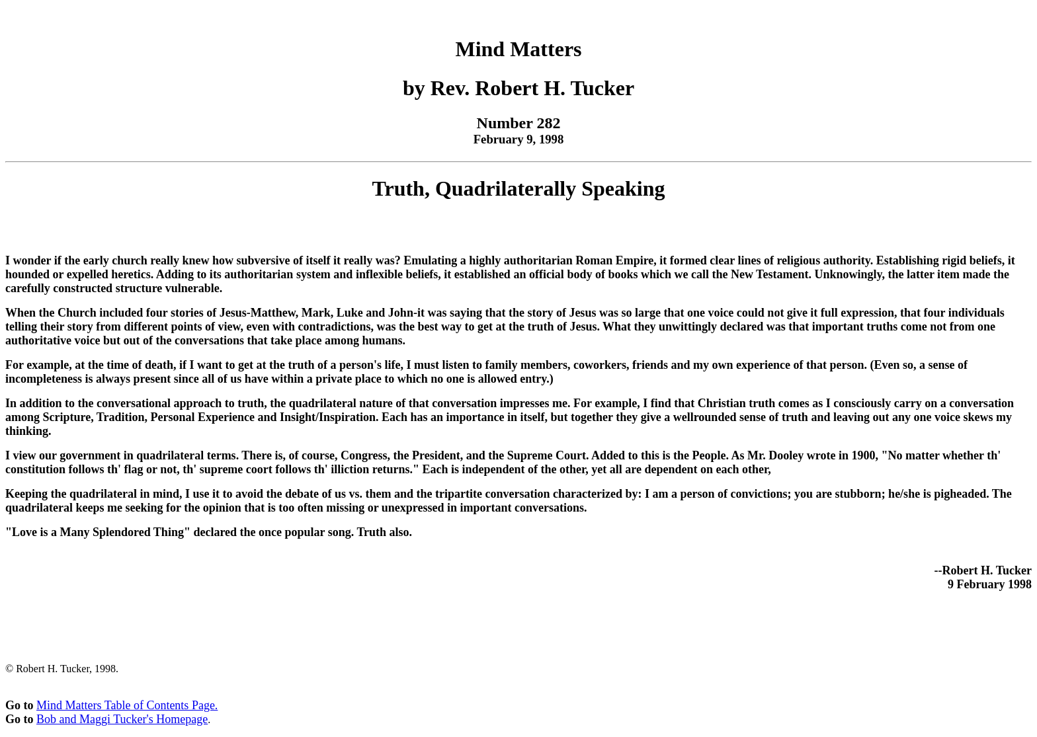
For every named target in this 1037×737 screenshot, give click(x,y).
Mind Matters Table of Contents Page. (127, 705)
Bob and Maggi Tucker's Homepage (122, 719)
